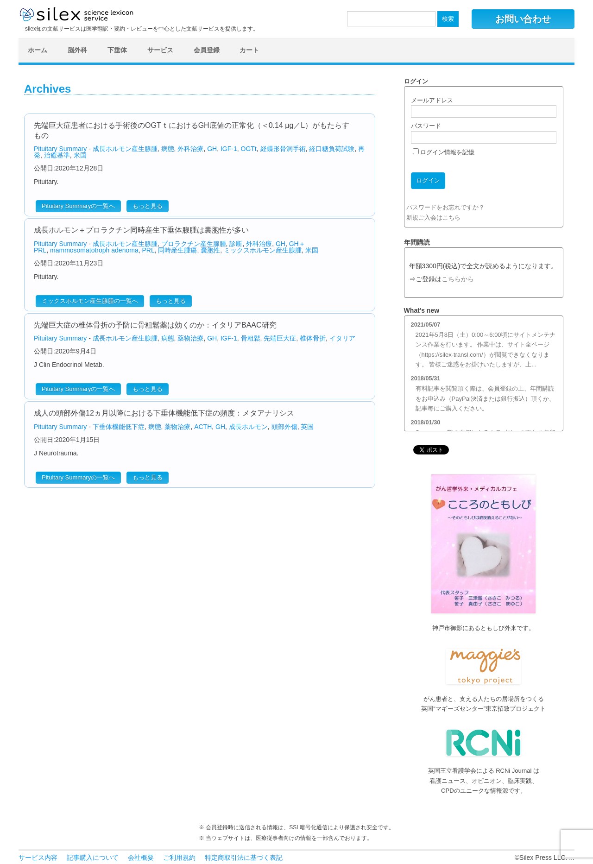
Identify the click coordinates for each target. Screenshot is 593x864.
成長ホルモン (248, 426)
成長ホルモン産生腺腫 (125, 148)
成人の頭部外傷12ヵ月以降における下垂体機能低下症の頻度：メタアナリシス (164, 413)
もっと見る (147, 205)
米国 (80, 155)
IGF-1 (229, 148)
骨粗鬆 (250, 338)
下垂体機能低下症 (119, 426)
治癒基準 (57, 155)
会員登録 (207, 50)
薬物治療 (190, 338)
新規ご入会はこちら (433, 217)
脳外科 (77, 50)
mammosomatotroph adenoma (94, 250)
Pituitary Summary (60, 148)
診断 (235, 243)
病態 (167, 148)
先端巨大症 (280, 338)
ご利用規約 (179, 857)
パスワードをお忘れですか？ (445, 207)
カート (249, 50)
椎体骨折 (313, 338)
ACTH (203, 426)
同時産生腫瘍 (177, 250)
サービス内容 (38, 857)
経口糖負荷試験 (331, 148)
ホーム (37, 50)
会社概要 (141, 857)
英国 (307, 426)
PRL (148, 250)
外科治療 (190, 148)
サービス (160, 50)
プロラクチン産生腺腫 (193, 243)
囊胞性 (210, 250)
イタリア (342, 338)
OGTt (249, 148)
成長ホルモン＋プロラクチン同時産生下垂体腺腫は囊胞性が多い (141, 230)
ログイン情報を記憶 (444, 152)
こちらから (458, 279)
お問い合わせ (523, 19)
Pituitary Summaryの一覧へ (78, 205)
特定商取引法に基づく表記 (244, 857)
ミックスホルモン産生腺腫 (263, 250)
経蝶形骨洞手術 (283, 148)
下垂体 (117, 50)
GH (212, 148)
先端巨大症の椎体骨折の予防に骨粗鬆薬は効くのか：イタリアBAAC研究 (155, 325)
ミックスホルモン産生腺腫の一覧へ (90, 300)
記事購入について (93, 857)
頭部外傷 (284, 426)
